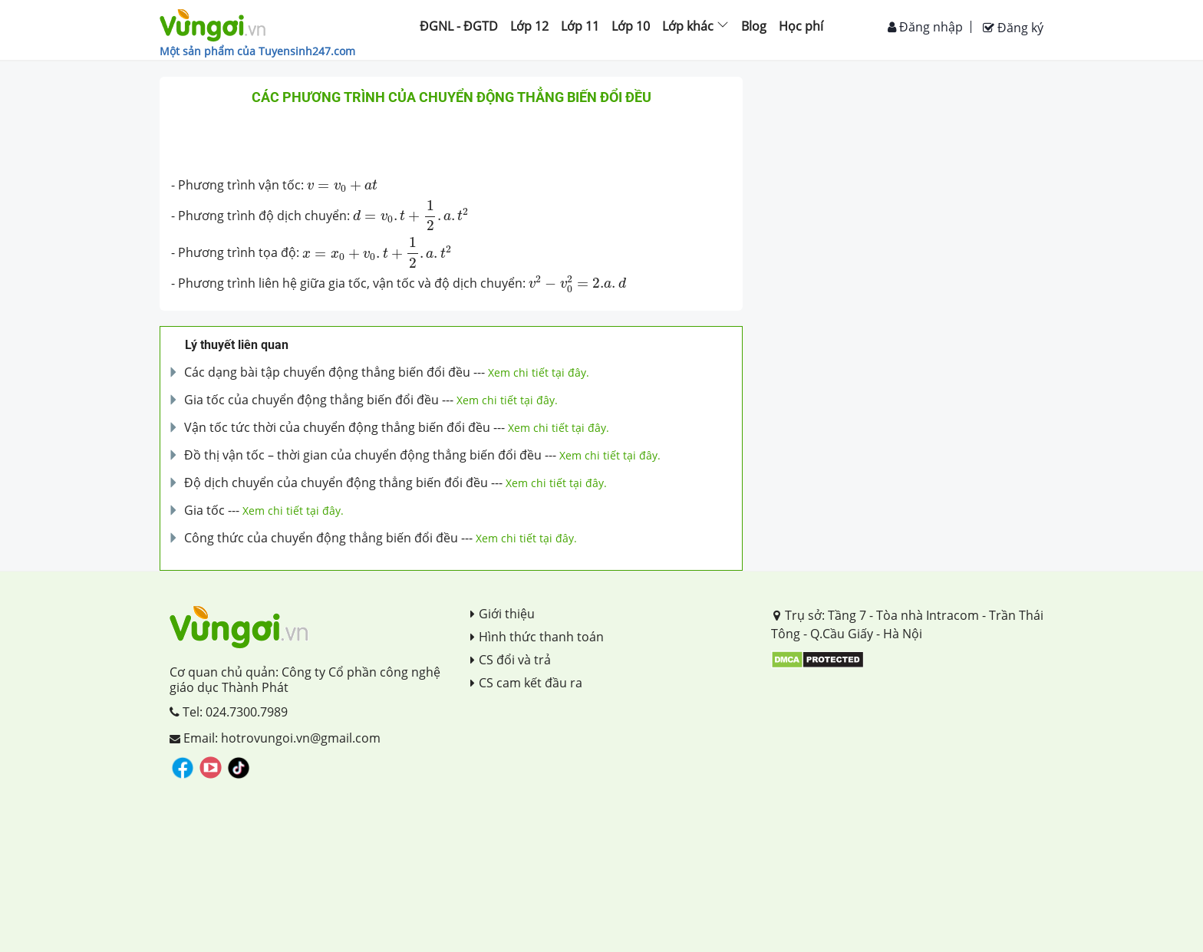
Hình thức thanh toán (537, 636)
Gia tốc (204, 510)
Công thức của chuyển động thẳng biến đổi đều (321, 537)
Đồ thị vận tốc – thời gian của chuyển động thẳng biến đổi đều (363, 454)
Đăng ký (1013, 27)
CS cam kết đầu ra (526, 682)
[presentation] (342, 186)
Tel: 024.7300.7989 (229, 711)
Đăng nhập (925, 27)
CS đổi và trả (510, 659)
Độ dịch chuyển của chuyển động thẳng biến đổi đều (336, 482)
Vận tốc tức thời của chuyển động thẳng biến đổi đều (337, 427)
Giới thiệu (502, 613)
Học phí (801, 26)
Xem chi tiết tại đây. (538, 372)
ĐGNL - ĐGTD (459, 26)
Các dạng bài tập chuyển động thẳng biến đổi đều (327, 372)
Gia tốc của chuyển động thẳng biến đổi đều (311, 399)
